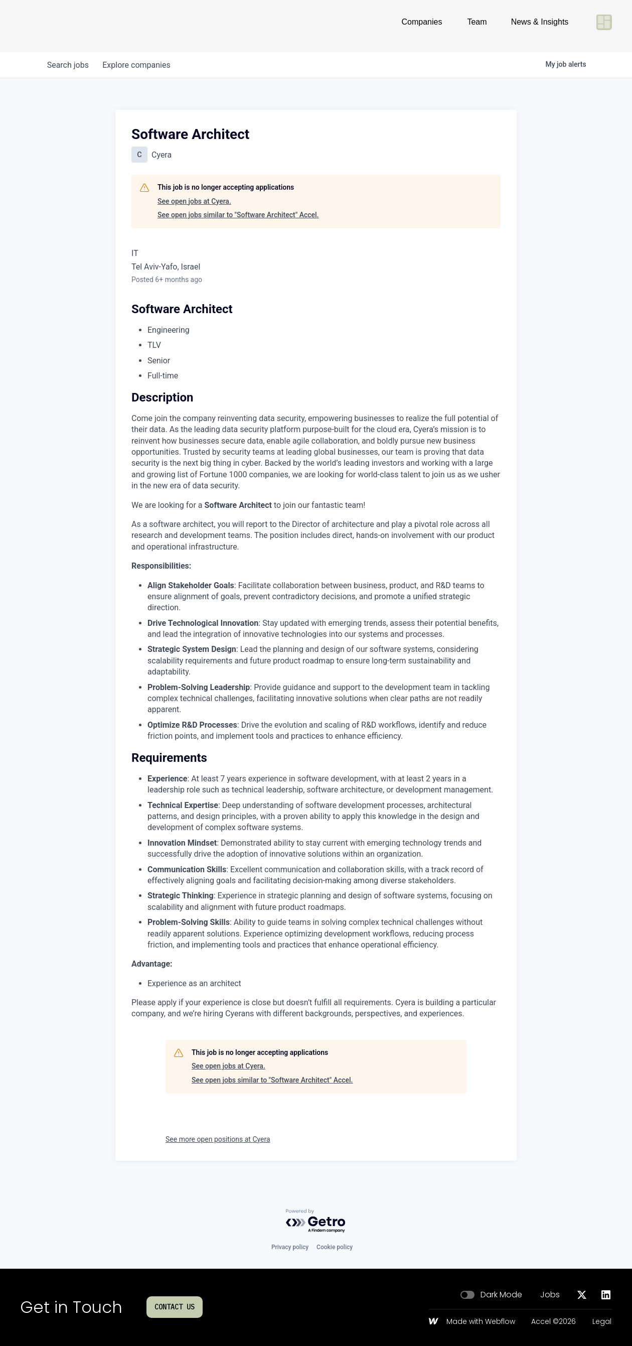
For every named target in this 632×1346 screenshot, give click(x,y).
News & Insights (540, 26)
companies (140, 65)
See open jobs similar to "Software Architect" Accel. (238, 215)
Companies (422, 26)
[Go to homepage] (53, 26)
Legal (601, 1321)
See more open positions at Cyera (218, 1139)
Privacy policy (289, 1247)
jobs (69, 65)
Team (477, 26)
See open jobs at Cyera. (194, 201)
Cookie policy (335, 1247)
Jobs (550, 1295)
